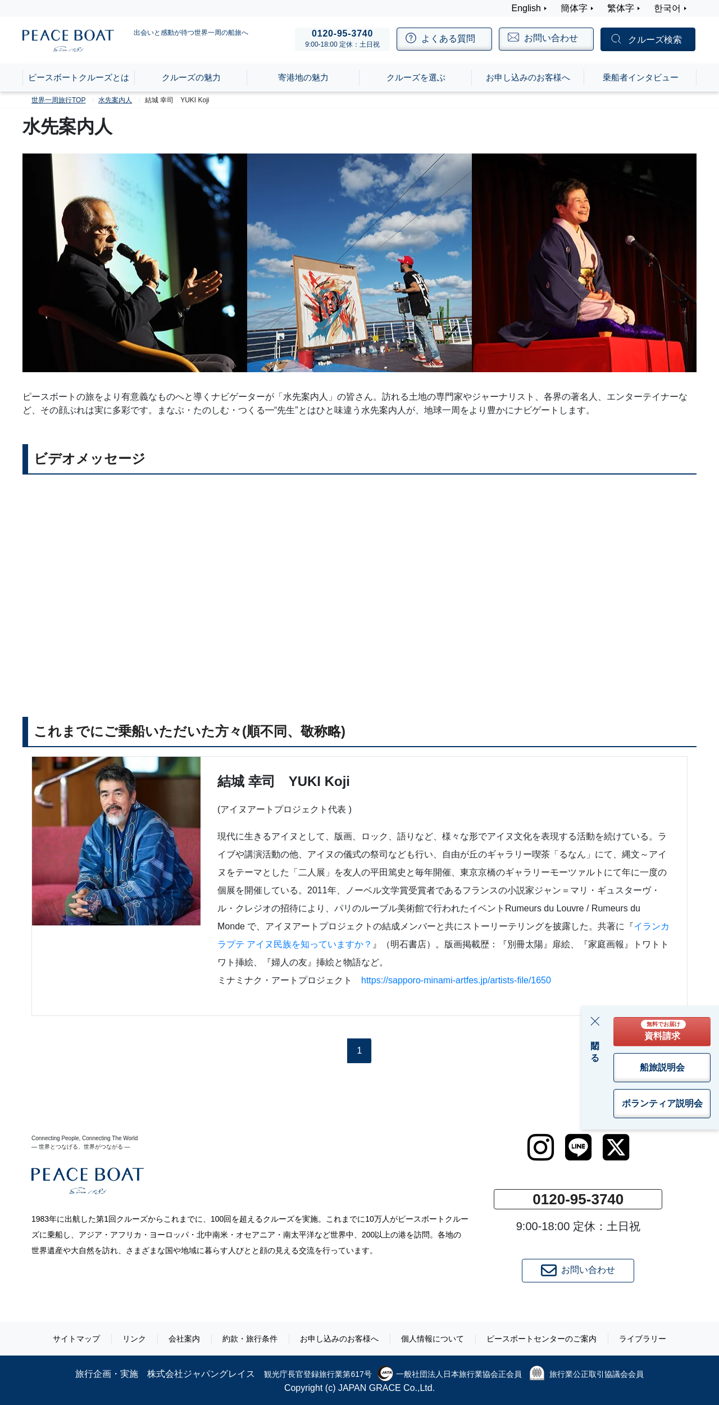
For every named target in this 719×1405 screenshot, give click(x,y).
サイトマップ (76, 1338)
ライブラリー (642, 1338)
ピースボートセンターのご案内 (541, 1338)
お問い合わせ (578, 1270)
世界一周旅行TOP (58, 100)
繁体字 (620, 8)
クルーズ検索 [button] (655, 39)
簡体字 (574, 8)
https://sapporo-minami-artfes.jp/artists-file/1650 (456, 980)
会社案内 (184, 1338)
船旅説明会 (662, 1067)
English (526, 8)
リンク (134, 1338)
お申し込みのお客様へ (339, 1338)
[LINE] (578, 1147)
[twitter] (616, 1147)
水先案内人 (115, 100)
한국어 (667, 8)
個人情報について (432, 1338)
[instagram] (540, 1147)
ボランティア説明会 (662, 1103)
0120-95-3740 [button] (578, 1199)
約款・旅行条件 (249, 1338)
